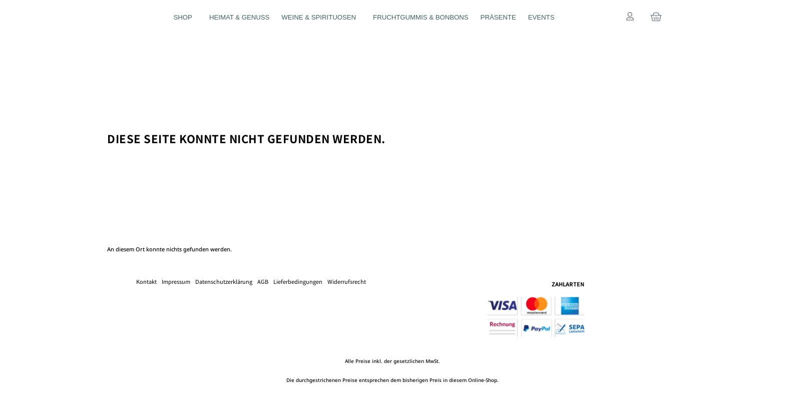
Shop (185, 18)
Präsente (498, 17)
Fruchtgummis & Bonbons (421, 17)
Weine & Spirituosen (321, 18)
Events (541, 17)
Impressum (176, 281)
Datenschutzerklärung (223, 281)
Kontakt (146, 281)
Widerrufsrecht (346, 281)
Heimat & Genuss (239, 17)
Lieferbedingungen (297, 281)
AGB (262, 281)
